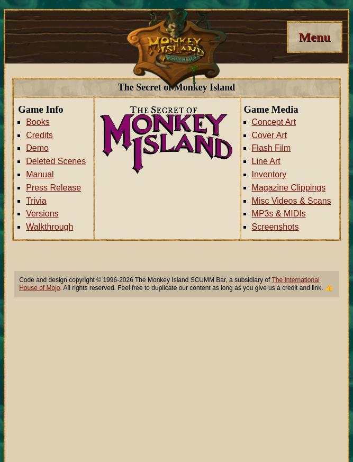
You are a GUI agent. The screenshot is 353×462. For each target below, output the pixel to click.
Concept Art (274, 121)
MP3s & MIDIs (279, 213)
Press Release (53, 187)
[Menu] (314, 37)
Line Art (266, 161)
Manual (39, 174)
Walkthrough (49, 226)
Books (37, 121)
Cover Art (269, 135)
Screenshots (275, 226)
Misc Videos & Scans (291, 200)
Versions (42, 213)
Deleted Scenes (56, 161)
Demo (37, 147)
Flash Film (271, 147)
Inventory (269, 174)
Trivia (36, 200)
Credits (39, 135)
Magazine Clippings (289, 187)
